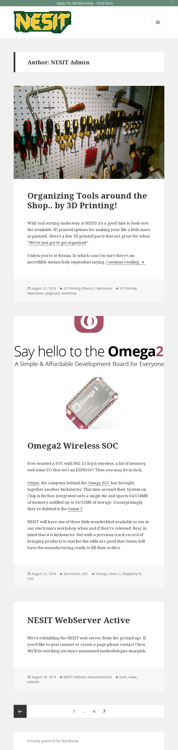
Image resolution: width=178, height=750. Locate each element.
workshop (69, 293)
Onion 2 (75, 508)
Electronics (72, 574)
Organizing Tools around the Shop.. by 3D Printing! (87, 200)
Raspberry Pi (131, 574)
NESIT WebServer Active (78, 620)
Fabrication (103, 288)
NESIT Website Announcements (88, 677)
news (133, 677)
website (33, 682)
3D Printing (128, 288)
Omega (101, 574)
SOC (85, 574)
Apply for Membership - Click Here (85, 3)
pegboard (52, 293)
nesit (123, 677)
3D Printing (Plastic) (78, 288)
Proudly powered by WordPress (53, 741)
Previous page (20, 711)
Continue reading (126, 262)
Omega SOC (99, 482)
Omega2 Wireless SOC (72, 445)
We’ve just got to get (57, 242)
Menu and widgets (158, 28)
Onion (33, 482)
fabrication (35, 293)
